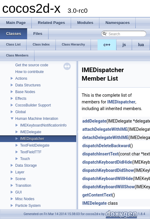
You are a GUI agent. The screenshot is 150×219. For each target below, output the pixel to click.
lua (141, 44)
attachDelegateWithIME (104, 129)
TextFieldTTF (30, 152)
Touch (25, 159)
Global (20, 112)
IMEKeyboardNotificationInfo (43, 125)
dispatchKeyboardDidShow (108, 170)
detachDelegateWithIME (105, 137)
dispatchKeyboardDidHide (107, 162)
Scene (20, 179)
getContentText (97, 195)
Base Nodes (25, 92)
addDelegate (94, 121)
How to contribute (29, 72)
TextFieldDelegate (34, 145)
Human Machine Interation (36, 118)
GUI (18, 192)
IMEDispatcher (32, 139)
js (124, 44)
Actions (21, 78)
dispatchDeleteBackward (106, 145)
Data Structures (28, 85)
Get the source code (31, 65)
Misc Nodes (24, 199)
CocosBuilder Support (33, 105)
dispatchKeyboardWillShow (108, 186)
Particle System (28, 205)
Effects (20, 98)
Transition (23, 185)
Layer (19, 172)
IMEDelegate (30, 132)
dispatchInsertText (100, 153)
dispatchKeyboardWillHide (107, 178)
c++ (107, 44)
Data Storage (26, 165)
